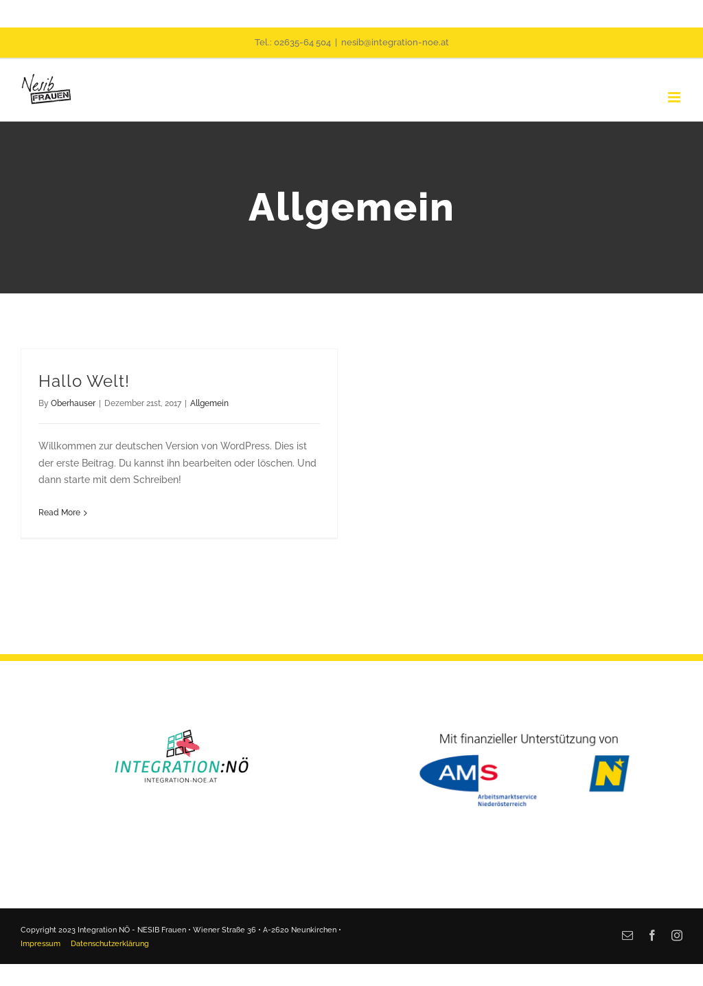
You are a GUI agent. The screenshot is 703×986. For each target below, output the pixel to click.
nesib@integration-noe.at (395, 42)
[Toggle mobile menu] (675, 97)
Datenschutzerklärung (110, 943)
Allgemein (209, 403)
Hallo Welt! (84, 381)
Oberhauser (73, 403)
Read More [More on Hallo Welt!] (59, 512)
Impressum (40, 943)
